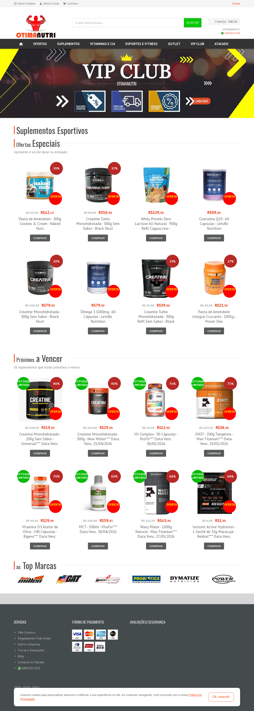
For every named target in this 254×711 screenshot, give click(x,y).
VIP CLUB (197, 44)
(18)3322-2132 (230, 33)
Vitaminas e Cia (102, 44)
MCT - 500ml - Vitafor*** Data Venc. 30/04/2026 (98, 529)
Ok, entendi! (221, 697)
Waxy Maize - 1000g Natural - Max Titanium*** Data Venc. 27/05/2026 (156, 531)
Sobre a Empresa (29, 644)
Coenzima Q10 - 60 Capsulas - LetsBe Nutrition (214, 223)
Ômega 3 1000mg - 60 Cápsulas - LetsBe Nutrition (98, 316)
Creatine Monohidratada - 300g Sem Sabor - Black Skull (40, 316)
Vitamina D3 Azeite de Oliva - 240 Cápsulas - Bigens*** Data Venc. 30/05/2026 (40, 534)
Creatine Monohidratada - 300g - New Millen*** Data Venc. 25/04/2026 (98, 439)
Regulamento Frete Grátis (34, 638)
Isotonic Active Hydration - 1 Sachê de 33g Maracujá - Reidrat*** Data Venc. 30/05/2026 (214, 534)
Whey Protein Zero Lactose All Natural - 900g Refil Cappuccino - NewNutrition (156, 225)
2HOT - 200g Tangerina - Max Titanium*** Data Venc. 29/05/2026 (214, 439)
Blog (21, 656)
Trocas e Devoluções (31, 650)
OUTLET (174, 44)
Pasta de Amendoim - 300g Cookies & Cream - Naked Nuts (40, 223)
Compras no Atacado (31, 662)
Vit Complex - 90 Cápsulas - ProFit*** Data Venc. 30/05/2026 (156, 439)
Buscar (192, 22)
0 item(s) (223, 21)
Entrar (236, 3)
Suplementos (68, 44)
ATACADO (221, 44)
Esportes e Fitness (141, 44)
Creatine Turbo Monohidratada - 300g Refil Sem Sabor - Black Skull (156, 318)
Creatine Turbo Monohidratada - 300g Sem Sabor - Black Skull (98, 223)
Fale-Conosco (26, 632)
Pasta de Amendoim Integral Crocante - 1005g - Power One (214, 316)
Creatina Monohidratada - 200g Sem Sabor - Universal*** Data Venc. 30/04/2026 (40, 441)
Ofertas (40, 44)
